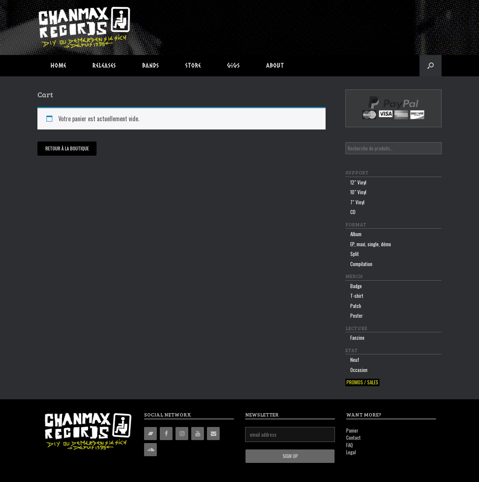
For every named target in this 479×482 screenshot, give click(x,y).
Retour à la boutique (67, 148)
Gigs (233, 65)
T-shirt (356, 295)
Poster (356, 315)
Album (355, 234)
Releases (104, 65)
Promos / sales (362, 382)
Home (58, 65)
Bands (150, 65)
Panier (352, 430)
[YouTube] (197, 433)
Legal (351, 452)
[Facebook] (166, 433)
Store (193, 65)
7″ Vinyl (357, 202)
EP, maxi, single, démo (370, 244)
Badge (356, 286)
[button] (430, 65)
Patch (355, 305)
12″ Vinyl (358, 182)
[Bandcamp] (150, 433)
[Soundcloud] (150, 449)
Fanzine (357, 337)
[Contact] (213, 433)
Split (354, 253)
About (275, 65)
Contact (353, 437)
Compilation (361, 264)
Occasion (358, 369)
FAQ (349, 445)
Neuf (354, 359)
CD (353, 212)
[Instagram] (182, 433)
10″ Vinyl (358, 192)
